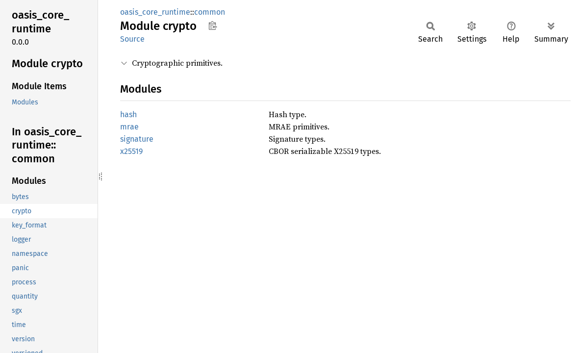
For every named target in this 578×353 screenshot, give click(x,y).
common (209, 12)
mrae (129, 126)
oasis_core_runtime (155, 12)
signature (136, 139)
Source (132, 39)
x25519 (131, 151)
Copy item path (212, 25)
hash (128, 114)
